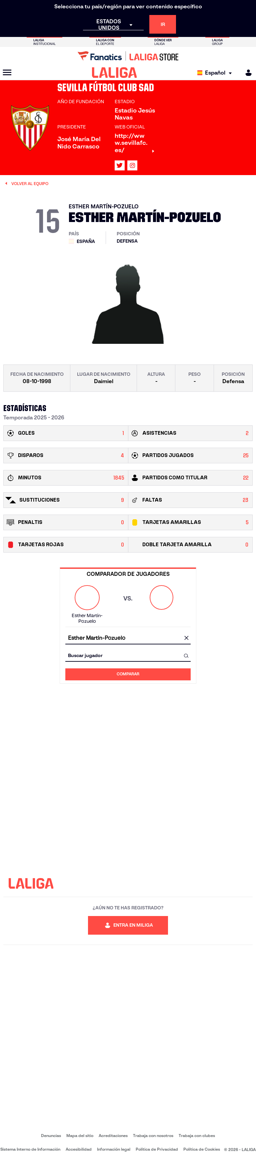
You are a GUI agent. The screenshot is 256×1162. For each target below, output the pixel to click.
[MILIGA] (246, 73)
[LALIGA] (114, 72)
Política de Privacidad (157, 1149)
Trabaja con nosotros (153, 1135)
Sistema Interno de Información (30, 1149)
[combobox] (128, 638)
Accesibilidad (79, 1149)
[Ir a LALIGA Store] (128, 56)
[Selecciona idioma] (216, 73)
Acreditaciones (113, 1135)
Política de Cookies (201, 1149)
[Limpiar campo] (186, 638)
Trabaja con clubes (197, 1135)
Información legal (113, 1149)
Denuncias (51, 1135)
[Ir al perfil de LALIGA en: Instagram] (132, 165)
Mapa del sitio (79, 1135)
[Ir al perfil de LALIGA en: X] (120, 165)
